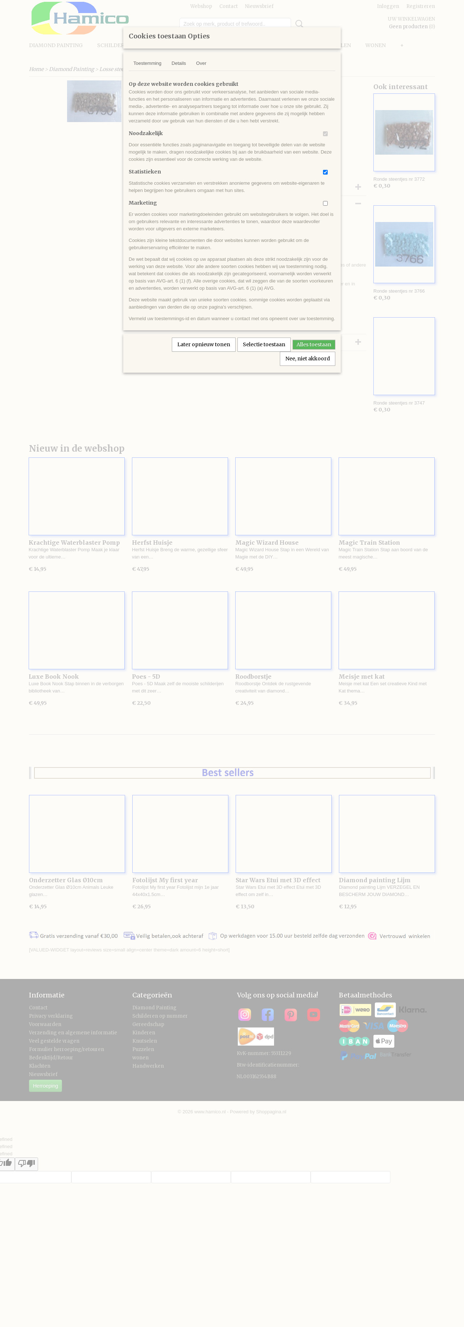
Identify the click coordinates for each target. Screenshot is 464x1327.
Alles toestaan (314, 344)
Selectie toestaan (264, 344)
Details (178, 63)
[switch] (325, 133)
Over (201, 63)
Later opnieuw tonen (203, 344)
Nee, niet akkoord (307, 358)
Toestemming (147, 63)
